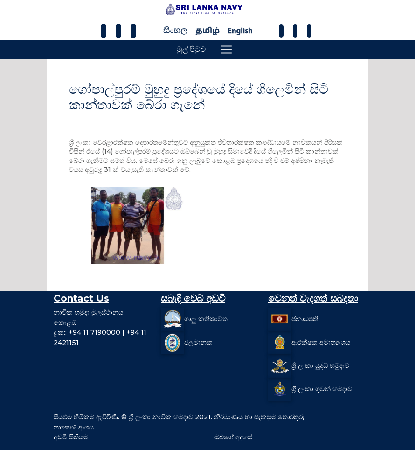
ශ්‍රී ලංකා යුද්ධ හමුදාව (320, 365)
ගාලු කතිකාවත (206, 319)
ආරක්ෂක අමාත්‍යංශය (320, 342)
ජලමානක (198, 342)
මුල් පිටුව (191, 49)
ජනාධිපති (304, 319)
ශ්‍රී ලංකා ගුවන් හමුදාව (321, 389)
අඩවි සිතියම (71, 437)
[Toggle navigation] (226, 49)
